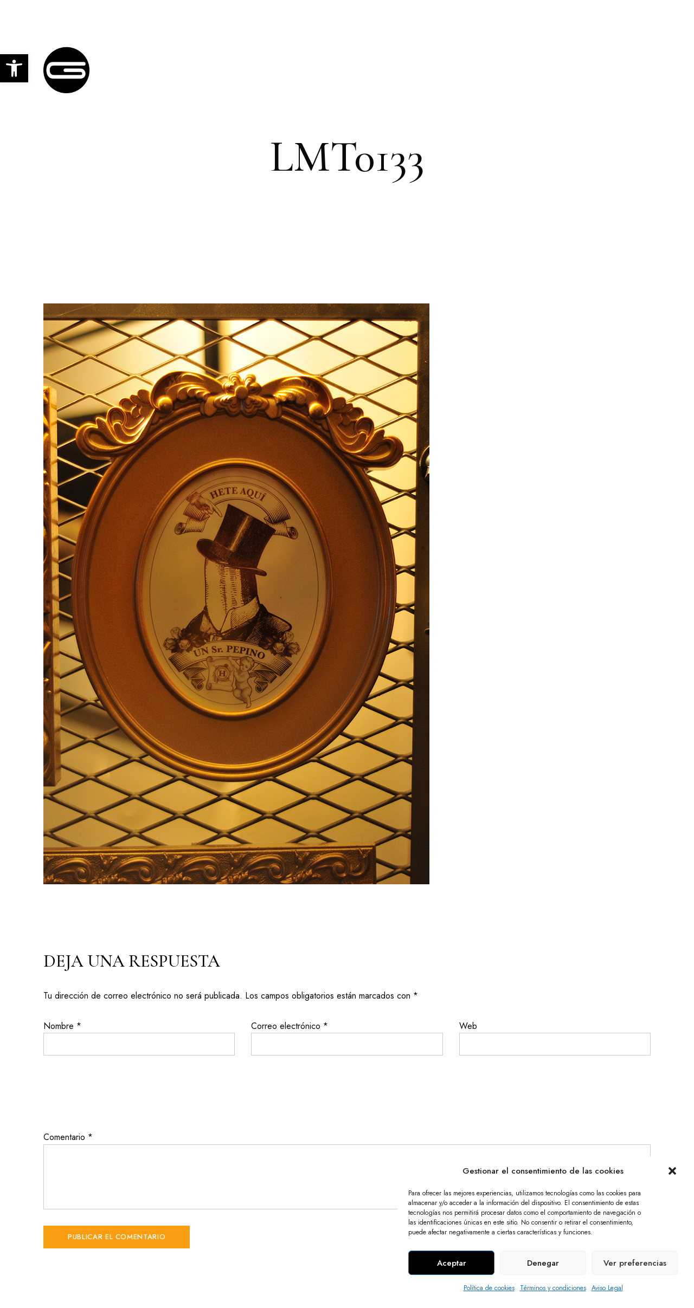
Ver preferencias (634, 1263)
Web (468, 1026)
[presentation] (125, 1093)
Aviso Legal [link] (607, 1288)
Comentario (68, 1137)
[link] (14, 68)
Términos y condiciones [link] (553, 1288)
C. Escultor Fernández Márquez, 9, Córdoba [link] (120, 14)
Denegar (543, 1263)
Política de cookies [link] (489, 1288)
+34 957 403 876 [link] (540, 14)
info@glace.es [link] (622, 14)
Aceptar (451, 1263)
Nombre (62, 1026)
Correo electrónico (289, 1026)
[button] (672, 1170)
